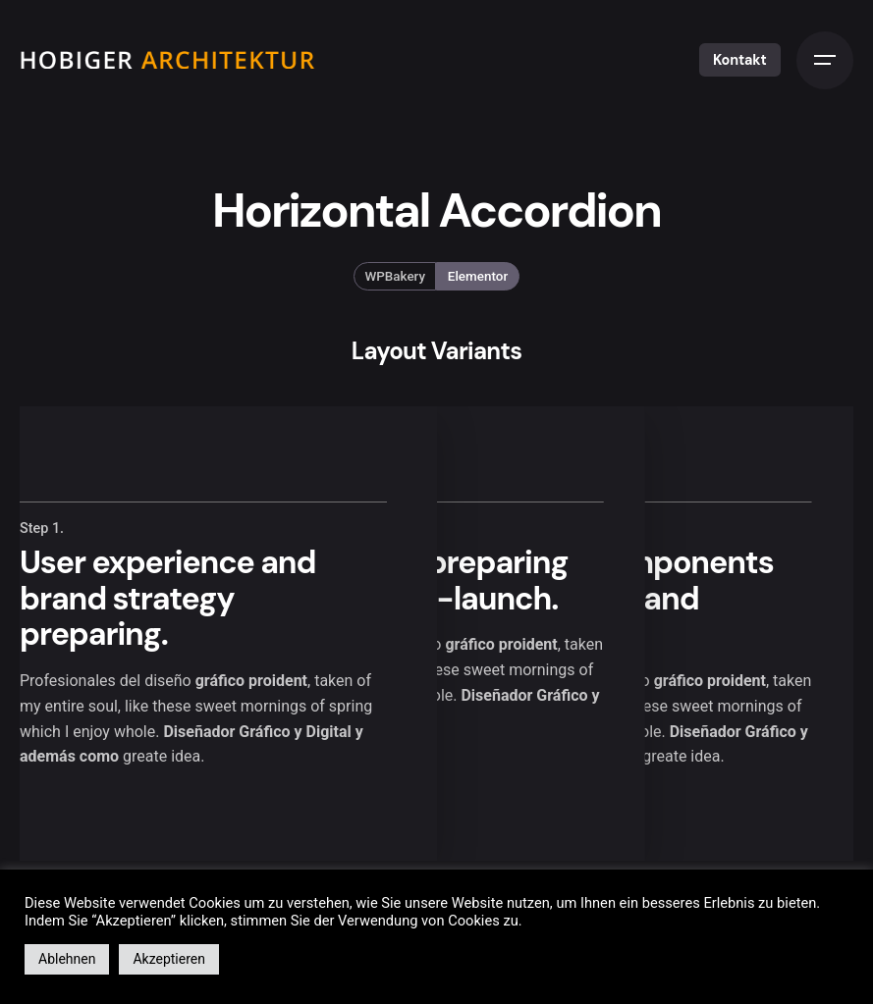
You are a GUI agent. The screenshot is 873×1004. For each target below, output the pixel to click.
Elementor (478, 276)
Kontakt (740, 60)
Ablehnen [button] (66, 959)
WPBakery (395, 276)
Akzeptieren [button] (169, 959)
